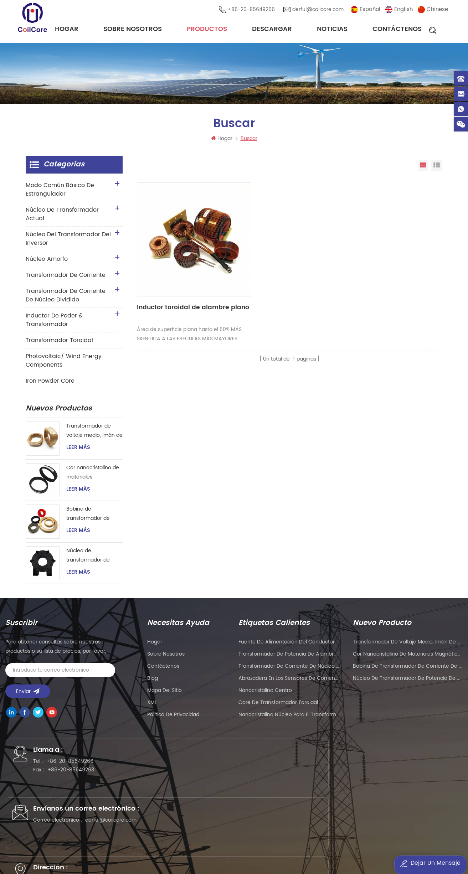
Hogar (66, 30)
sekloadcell (308, 851)
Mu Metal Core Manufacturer (415, 842)
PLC (295, 842)
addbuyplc (205, 851)
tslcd (157, 851)
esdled (161, 860)
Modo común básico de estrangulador (60, 193)
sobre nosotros (132, 30)
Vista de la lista (436, 169)
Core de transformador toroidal (278, 706)
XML (152, 706)
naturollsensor (344, 851)
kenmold (345, 842)
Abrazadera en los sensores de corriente (288, 682)
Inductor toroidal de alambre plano (166, 272)
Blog (152, 682)
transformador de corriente (66, 278)
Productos (207, 30)
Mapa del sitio (164, 694)
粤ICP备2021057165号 (374, 818)
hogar (154, 645)
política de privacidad (173, 718)
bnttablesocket (436, 851)
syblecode (169, 842)
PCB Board (241, 842)
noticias (332, 30)
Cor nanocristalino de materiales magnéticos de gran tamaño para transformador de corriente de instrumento (92, 476)
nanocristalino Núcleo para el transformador (288, 718)
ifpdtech (233, 851)
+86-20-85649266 (253, 10)
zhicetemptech (269, 860)
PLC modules (32, 851)
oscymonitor (190, 860)
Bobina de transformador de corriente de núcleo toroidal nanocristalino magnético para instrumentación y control (93, 517)
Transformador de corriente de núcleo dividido (66, 299)
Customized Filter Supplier (114, 851)
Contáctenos (397, 30)
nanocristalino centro (265, 694)
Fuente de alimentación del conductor (286, 645)
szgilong (177, 851)
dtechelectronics (269, 851)
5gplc (368, 842)
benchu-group (311, 860)
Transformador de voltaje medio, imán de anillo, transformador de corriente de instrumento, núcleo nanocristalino (94, 434)
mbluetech (135, 860)
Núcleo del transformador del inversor (68, 242)
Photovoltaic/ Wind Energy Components (64, 364)
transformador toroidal (59, 343)
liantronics (317, 842)
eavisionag (272, 842)
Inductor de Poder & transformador (54, 323)
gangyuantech (205, 842)
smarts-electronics (390, 851)
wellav (143, 842)
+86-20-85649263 (79, 778)
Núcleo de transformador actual (62, 218)
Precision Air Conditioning (100, 842)
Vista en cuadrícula (423, 169)
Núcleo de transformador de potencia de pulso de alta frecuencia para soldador (92, 559)
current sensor (228, 860)
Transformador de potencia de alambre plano (288, 657)
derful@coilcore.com (320, 10)
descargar (272, 30)
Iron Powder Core (50, 384)
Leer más (78, 451)
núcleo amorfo (47, 262)
